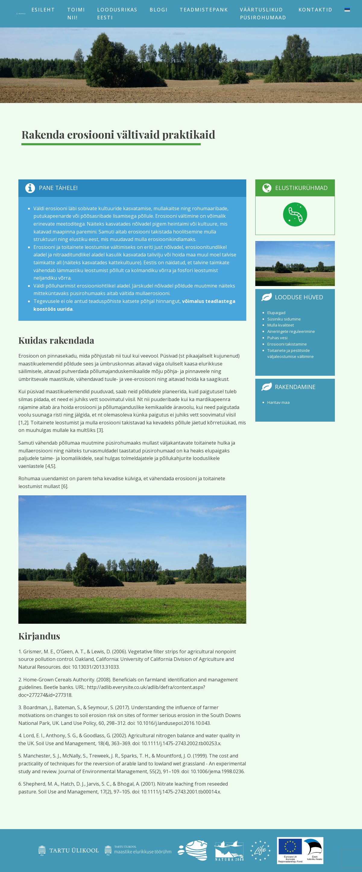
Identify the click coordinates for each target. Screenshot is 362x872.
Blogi (159, 9)
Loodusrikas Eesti (117, 13)
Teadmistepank (204, 9)
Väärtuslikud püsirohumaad (263, 13)
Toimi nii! (76, 13)
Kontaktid (315, 9)
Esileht (43, 9)
